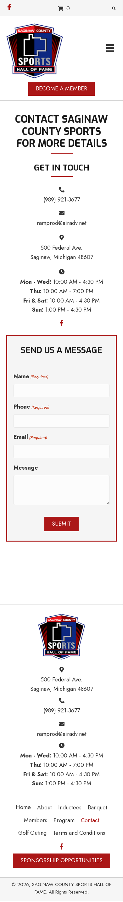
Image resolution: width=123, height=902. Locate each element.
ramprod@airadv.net (62, 223)
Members (35, 820)
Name (31, 376)
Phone (31, 407)
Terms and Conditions (79, 833)
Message (26, 468)
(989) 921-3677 (61, 200)
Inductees (69, 807)
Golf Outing (32, 833)
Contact (90, 820)
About (44, 807)
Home (23, 807)
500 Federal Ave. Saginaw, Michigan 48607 (61, 684)
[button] (9, 5)
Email (30, 437)
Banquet (97, 807)
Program (64, 820)
